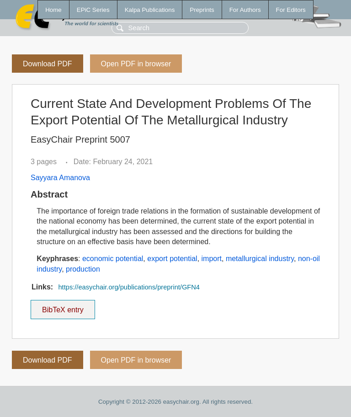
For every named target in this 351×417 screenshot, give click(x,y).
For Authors (245, 9)
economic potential (112, 258)
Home (53, 9)
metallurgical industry (260, 258)
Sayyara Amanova (60, 178)
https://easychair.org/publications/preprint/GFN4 (129, 287)
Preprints (202, 9)
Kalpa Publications (150, 9)
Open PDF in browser (136, 64)
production (83, 269)
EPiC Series (93, 9)
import (212, 258)
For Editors (291, 9)
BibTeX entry (63, 307)
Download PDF (47, 64)
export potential (172, 258)
